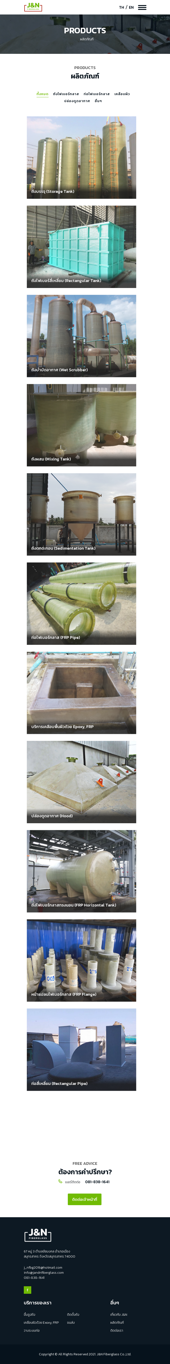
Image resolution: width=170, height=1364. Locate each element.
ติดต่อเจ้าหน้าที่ (84, 1199)
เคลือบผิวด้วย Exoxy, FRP (41, 1322)
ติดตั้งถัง (73, 1314)
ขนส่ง (71, 1322)
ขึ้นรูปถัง (29, 1314)
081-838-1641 (97, 1182)
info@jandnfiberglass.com (44, 1272)
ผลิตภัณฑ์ (117, 1322)
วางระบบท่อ (32, 1330)
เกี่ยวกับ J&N (118, 1314)
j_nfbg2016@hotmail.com (43, 1267)
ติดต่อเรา (116, 1330)
